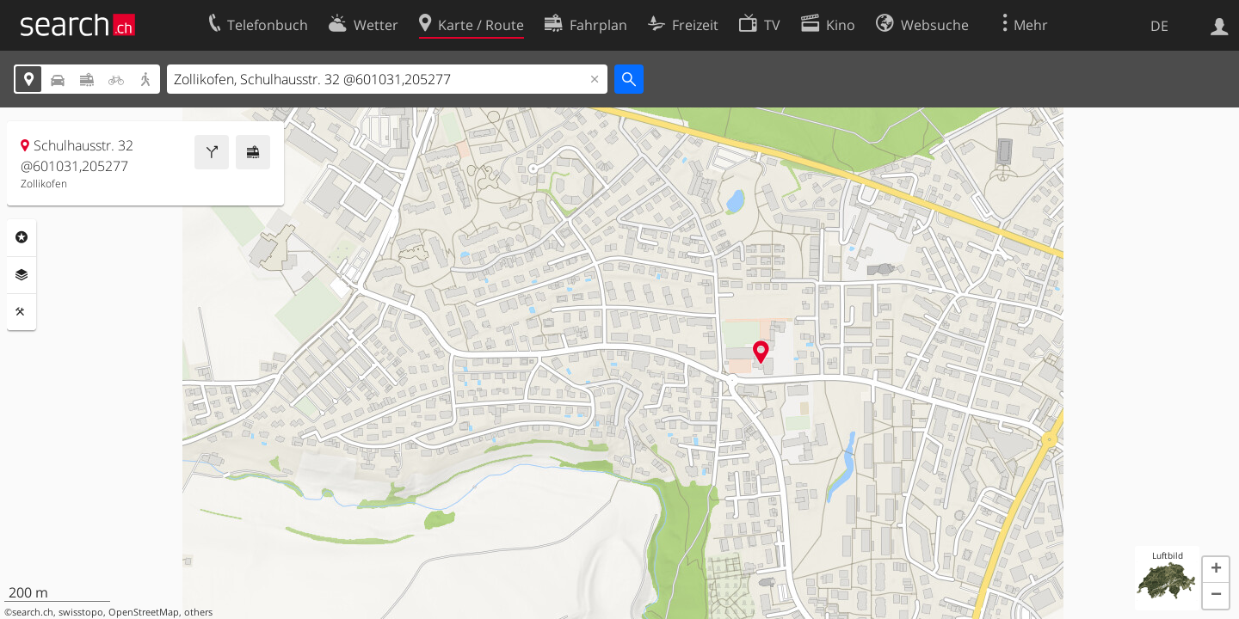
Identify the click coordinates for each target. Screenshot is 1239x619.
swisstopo (81, 612)
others (198, 612)
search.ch (32, 612)
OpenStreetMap (143, 612)
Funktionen (21, 312)
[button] (1216, 570)
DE (1159, 25)
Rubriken (21, 237)
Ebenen (21, 275)
